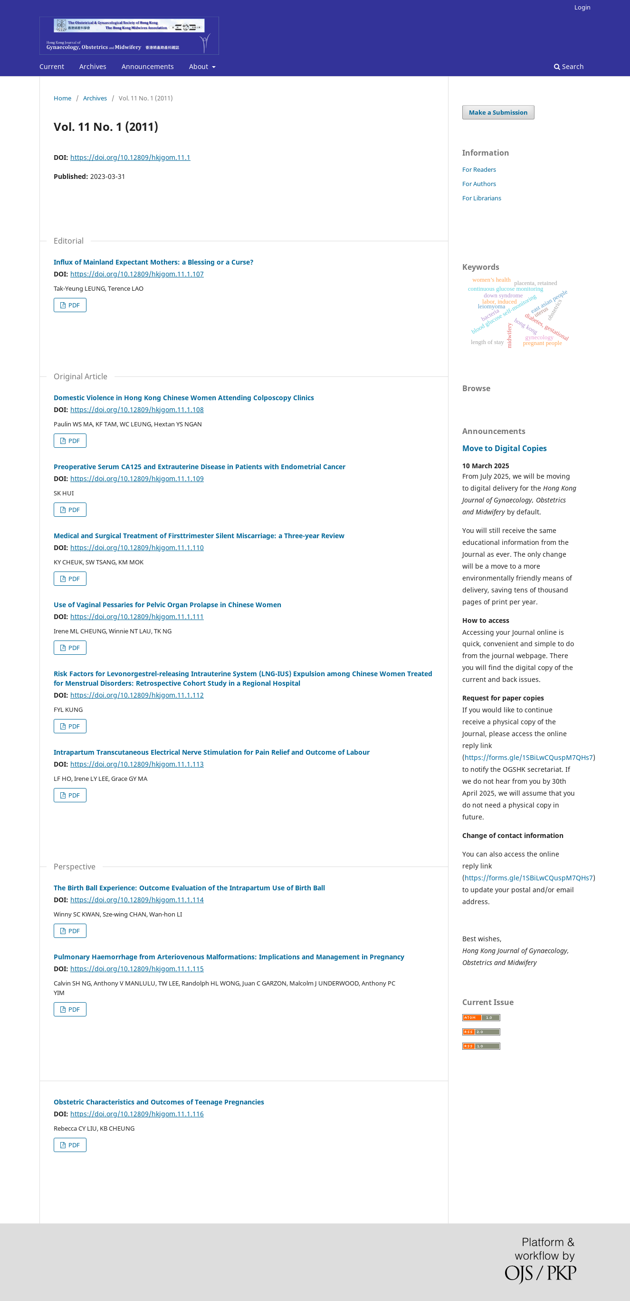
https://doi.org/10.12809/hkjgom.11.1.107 (137, 273)
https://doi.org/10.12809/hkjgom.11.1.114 (137, 899)
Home (62, 98)
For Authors (479, 183)
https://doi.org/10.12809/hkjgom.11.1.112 (137, 695)
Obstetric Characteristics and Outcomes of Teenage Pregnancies (159, 1101)
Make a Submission (498, 112)
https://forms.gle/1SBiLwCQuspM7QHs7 (529, 757)
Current (51, 66)
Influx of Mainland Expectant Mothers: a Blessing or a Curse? (154, 261)
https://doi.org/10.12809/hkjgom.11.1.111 (137, 616)
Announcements (148, 66)
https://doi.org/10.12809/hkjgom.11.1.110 (137, 547)
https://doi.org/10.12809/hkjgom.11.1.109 (137, 478)
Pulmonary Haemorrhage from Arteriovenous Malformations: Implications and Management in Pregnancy (229, 956)
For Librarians (481, 198)
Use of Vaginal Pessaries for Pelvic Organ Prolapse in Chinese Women (167, 604)
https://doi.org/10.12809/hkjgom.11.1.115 (137, 968)
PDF (73, 305)
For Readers (479, 169)
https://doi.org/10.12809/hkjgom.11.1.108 (137, 409)
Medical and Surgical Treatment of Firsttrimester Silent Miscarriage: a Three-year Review (199, 535)
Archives (92, 66)
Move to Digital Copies (504, 448)
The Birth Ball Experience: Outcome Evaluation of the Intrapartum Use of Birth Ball (189, 887)
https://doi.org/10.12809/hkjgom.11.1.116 (137, 1113)
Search (569, 66)
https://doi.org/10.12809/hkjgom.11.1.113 (137, 764)
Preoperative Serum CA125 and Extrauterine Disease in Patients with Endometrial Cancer (199, 466)
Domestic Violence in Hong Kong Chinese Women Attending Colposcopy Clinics (184, 397)
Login (582, 7)
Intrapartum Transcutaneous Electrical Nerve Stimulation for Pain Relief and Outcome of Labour (212, 752)
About (199, 66)
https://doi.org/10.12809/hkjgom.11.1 (130, 157)
